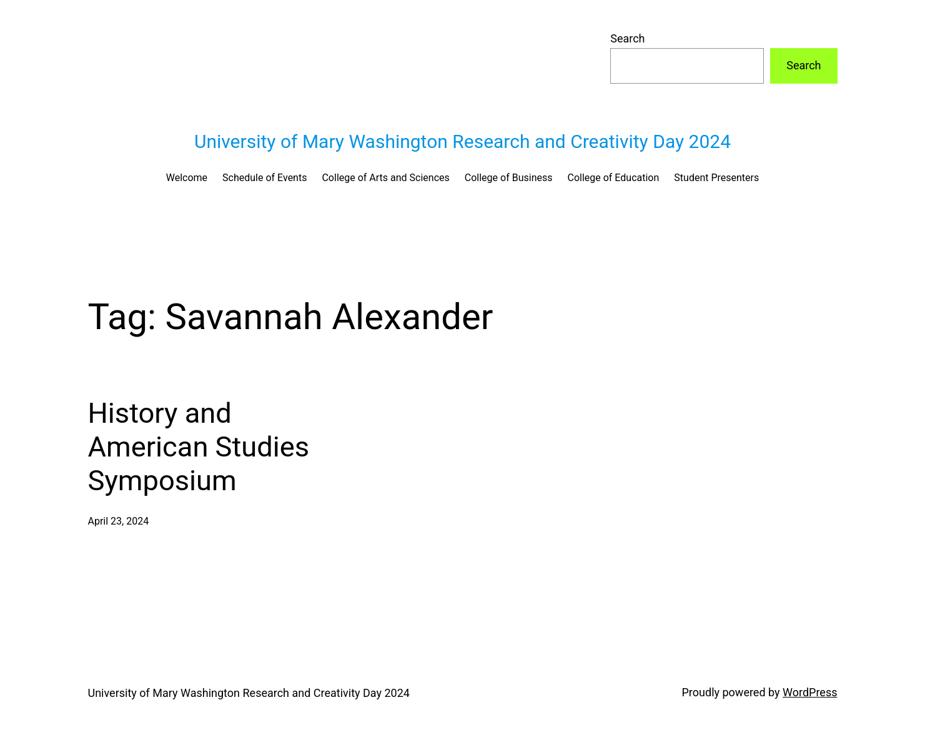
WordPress (810, 692)
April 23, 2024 (118, 521)
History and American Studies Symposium (199, 447)
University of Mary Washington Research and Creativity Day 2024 (462, 141)
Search (627, 38)
